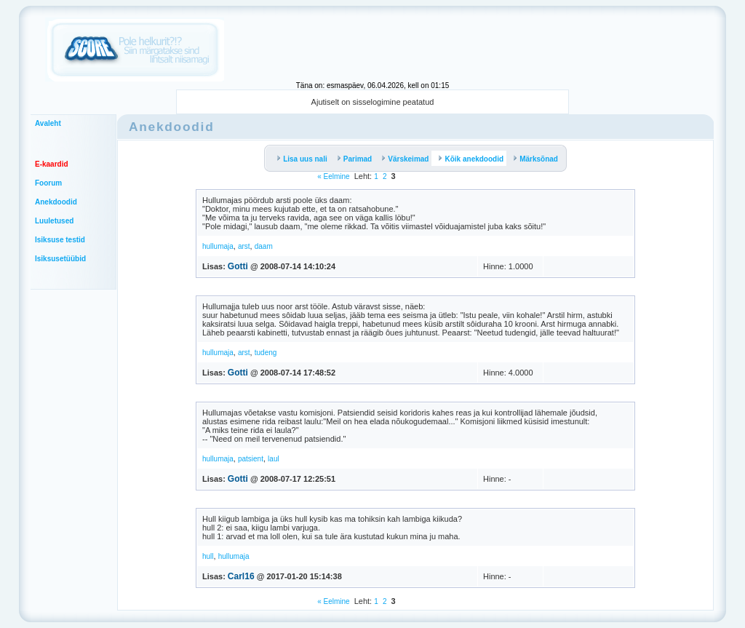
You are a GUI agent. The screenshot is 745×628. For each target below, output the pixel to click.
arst (244, 246)
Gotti (238, 266)
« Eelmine (333, 176)
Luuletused (54, 221)
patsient (250, 459)
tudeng (266, 353)
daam (264, 246)
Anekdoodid (56, 202)
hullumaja (218, 246)
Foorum (48, 183)
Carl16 (241, 576)
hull (208, 556)
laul (273, 459)
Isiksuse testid (60, 240)
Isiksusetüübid (60, 259)
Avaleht (48, 123)
